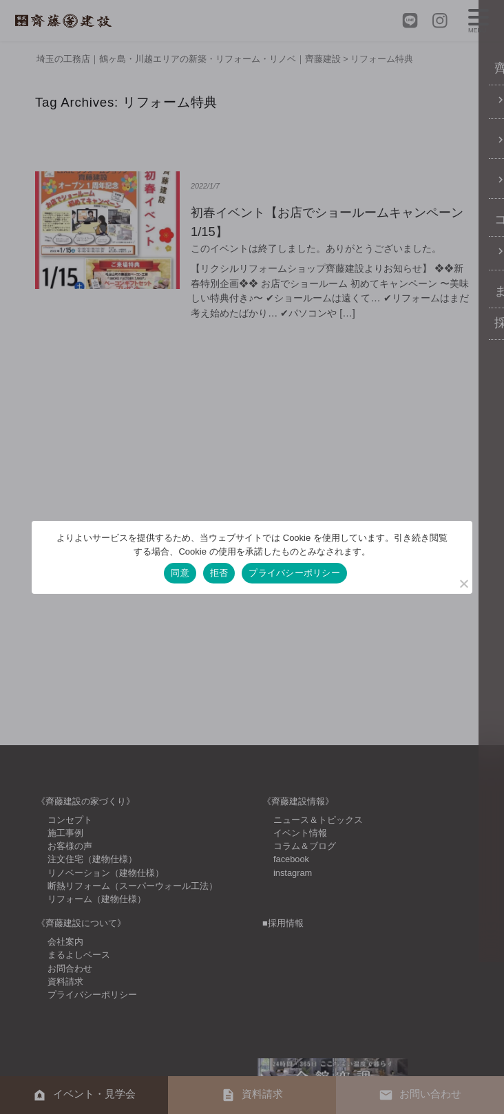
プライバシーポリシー (294, 573)
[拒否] (463, 583)
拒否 (219, 573)
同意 (180, 573)
